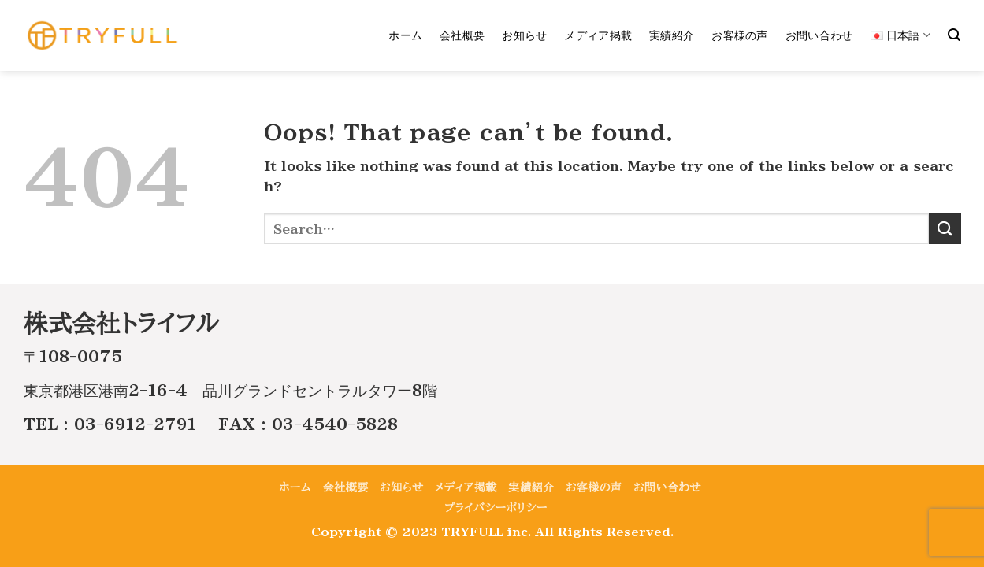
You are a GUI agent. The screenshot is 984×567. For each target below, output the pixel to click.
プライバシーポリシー (496, 507)
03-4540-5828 (335, 424)
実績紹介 (671, 35)
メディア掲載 (598, 35)
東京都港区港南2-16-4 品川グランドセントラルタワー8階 (230, 390)
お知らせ (524, 35)
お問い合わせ (819, 35)
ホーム (405, 35)
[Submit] (944, 228)
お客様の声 (739, 35)
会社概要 (462, 35)
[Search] (954, 35)
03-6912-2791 (135, 424)
